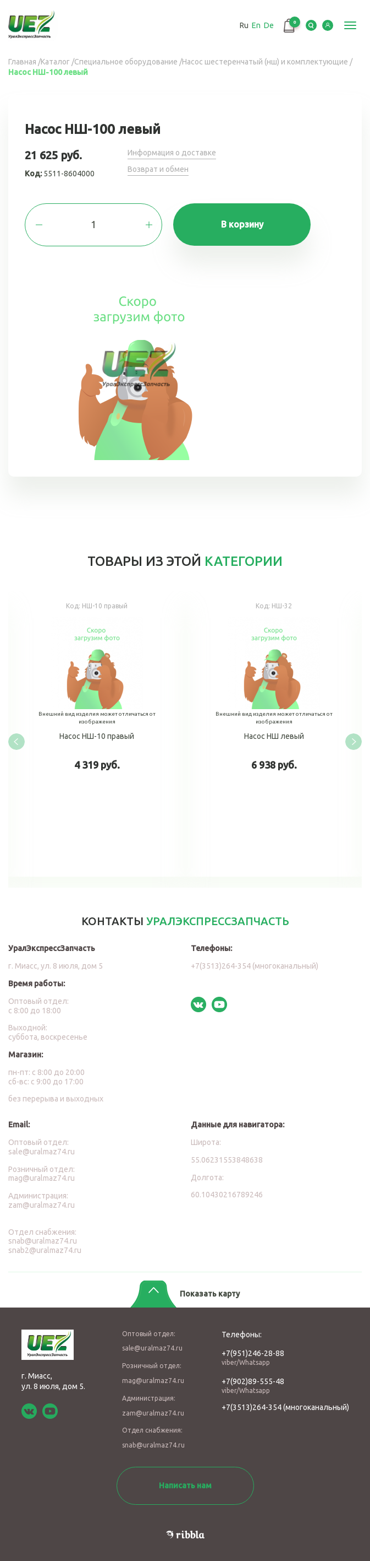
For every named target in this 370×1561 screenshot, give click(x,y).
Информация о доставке (172, 152)
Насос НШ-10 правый (96, 734)
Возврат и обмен (158, 169)
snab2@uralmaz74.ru (44, 1250)
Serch (311, 25)
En (256, 25)
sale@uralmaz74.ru (41, 1151)
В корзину (242, 224)
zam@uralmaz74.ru (41, 1205)
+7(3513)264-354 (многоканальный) (254, 966)
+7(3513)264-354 (251, 1407)
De (269, 25)
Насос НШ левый (273, 734)
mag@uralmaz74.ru (41, 1178)
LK (327, 25)
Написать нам (185, 1485)
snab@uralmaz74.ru (42, 1240)
